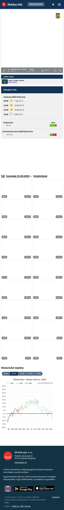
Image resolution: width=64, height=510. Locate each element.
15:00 (30, 374)
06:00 (6, 374)
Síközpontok (36, 4)
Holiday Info (9, 3)
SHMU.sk (15, 506)
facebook (56, 497)
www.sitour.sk (21, 462)
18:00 (38, 374)
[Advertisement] (32, 155)
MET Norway (25, 506)
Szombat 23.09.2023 (19, 176)
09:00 (14, 374)
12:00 (22, 374)
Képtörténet (40, 176)
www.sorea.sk (13, 82)
